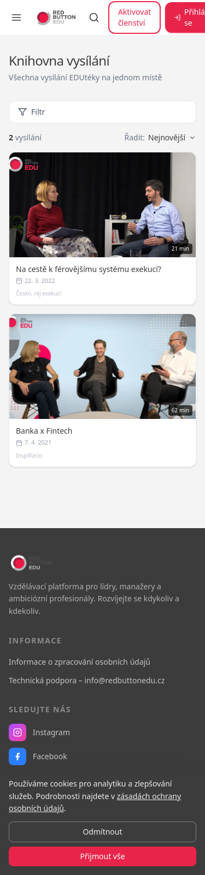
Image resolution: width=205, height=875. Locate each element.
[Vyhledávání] (94, 17)
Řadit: (160, 137)
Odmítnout (102, 831)
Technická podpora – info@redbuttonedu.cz (87, 680)
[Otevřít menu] (16, 17)
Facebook (38, 756)
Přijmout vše (102, 856)
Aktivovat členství (134, 17)
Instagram (39, 732)
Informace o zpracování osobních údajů (79, 662)
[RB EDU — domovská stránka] (55, 17)
